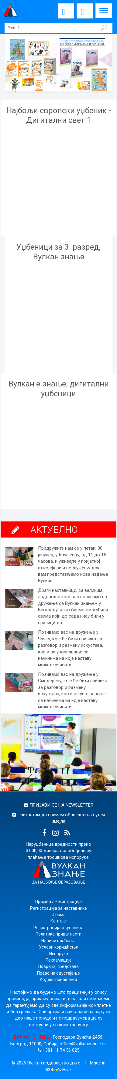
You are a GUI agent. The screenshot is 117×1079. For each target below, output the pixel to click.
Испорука (58, 953)
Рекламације (59, 960)
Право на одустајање (58, 973)
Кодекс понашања (58, 979)
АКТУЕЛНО (54, 529)
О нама (58, 914)
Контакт (58, 921)
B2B (51, 1069)
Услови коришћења (58, 947)
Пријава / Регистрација (58, 901)
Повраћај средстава (58, 966)
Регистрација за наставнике (58, 908)
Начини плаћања (58, 940)
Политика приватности (58, 934)
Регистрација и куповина (58, 927)
